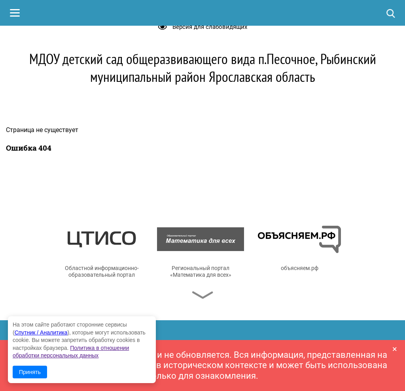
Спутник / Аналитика (41, 332)
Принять (30, 372)
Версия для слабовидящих (209, 26)
